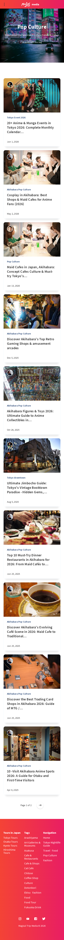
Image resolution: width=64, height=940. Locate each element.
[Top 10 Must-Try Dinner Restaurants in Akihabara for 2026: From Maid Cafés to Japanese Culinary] (32, 566)
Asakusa (29, 850)
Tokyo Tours (10, 837)
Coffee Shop (31, 877)
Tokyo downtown (16, 477)
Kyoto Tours (10, 845)
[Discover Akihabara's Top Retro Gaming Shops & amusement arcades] (32, 350)
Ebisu (27, 892)
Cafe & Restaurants (31, 857)
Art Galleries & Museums (32, 844)
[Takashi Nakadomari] (10, 229)
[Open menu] (4, 4)
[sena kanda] (10, 157)
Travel (46, 850)
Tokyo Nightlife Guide (51, 844)
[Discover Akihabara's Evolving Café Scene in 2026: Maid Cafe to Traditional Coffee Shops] (32, 638)
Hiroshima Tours (9, 851)
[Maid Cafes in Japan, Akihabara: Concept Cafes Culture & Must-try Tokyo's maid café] (32, 278)
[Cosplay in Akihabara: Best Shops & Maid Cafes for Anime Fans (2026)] (32, 205)
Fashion (36, 892)
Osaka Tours (10, 841)
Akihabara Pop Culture (19, 189)
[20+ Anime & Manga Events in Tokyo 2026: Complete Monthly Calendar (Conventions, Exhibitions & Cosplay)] (32, 133)
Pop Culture (13, 261)
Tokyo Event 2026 (16, 117)
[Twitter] (43, 918)
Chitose (28, 873)
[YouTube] (27, 918)
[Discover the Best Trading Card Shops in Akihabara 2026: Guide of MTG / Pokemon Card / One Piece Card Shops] (32, 710)
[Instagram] (20, 918)
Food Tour (30, 902)
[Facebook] (35, 918)
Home (46, 837)
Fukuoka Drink (32, 907)
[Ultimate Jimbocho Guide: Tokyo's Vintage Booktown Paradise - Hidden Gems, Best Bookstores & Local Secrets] (32, 494)
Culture (28, 882)
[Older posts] (40, 805)
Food (27, 897)
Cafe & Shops (31, 863)
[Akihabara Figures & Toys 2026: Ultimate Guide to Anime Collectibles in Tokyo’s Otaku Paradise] (32, 422)
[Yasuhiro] (10, 85)
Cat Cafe (29, 868)
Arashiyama (31, 837)
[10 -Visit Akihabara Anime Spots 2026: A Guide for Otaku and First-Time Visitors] (32, 782)
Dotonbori (30, 887)
